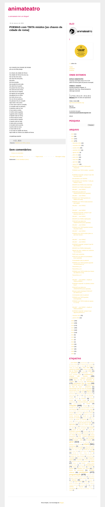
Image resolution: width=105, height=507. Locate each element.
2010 (72, 342)
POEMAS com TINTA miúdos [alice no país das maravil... (82, 234)
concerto (83, 398)
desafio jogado (86, 417)
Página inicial (39, 156)
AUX (82, 392)
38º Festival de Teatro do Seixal (76, 366)
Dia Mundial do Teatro (86, 423)
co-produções (89, 396)
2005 (72, 353)
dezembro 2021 (77, 143)
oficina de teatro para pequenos (80, 461)
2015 (72, 332)
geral (71, 442)
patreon (74, 466)
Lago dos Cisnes (89, 448)
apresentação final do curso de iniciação (80, 388)
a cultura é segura (87, 369)
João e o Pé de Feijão (76, 448)
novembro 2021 (77, 145)
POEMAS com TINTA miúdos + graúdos (83, 170)
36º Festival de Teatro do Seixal (86, 364)
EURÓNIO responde (74, 431)
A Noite (83, 371)
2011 (72, 339)
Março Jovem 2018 (73, 451)
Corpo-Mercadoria (77, 403)
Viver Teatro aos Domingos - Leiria (85, 488)
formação (91, 438)
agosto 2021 (76, 152)
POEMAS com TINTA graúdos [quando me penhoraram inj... (82, 263)
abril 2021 (75, 162)
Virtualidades (72, 488)
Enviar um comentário (17, 153)
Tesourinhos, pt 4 (76, 266)
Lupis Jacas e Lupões (77, 449)
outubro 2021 (76, 148)
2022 (72, 138)
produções (83, 472)
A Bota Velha (85, 367)
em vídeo (71, 428)
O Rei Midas (79, 459)
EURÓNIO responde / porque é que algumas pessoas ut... (81, 311)
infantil (86, 444)
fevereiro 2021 (77, 315)
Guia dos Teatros (84, 442)
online (92, 461)
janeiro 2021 (76, 318)
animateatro (24, 8)
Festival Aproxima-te (83, 434)
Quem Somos (91, 476)
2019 (72, 323)
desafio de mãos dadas (75, 414)
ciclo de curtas (80, 396)
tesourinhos (82, 485)
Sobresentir (89, 480)
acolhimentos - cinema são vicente (81, 375)
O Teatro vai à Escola (89, 459)
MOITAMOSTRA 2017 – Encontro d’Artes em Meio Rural (81, 454)
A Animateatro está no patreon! (80, 260)
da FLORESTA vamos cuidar (86, 409)
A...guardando (73, 372)
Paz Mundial (82, 466)
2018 (72, 325)
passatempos (90, 465)
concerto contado (81, 400)
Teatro (86, 481)
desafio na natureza (81, 419)
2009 (72, 344)
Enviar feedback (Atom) (22, 159)
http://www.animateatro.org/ (76, 102)
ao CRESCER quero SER (76, 385)
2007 (72, 349)
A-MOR (89, 371)
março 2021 (76, 164)
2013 (72, 337)
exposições (85, 431)
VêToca (90, 486)
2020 (72, 320)
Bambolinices (72, 393)
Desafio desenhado (74, 416)
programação (75, 474)
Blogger (62, 502)
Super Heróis (78, 481)
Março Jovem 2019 (84, 451)
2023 (72, 136)
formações (89, 440)
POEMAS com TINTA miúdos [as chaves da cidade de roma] (83, 272)
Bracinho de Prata (80, 393)
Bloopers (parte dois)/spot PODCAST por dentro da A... (82, 291)
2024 (72, 134)
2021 (72, 141)
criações (72, 405)
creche (88, 403)
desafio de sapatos (88, 414)
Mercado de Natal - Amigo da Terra (82, 453)
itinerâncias (72, 446)
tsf (87, 485)
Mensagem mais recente (16, 156)
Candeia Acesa (89, 393)
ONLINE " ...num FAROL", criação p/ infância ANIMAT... (82, 280)
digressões (72, 424)
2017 (72, 327)
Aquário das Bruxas (74, 392)
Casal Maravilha (73, 395)
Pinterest (71, 70)
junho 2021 (76, 157)
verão (91, 485)
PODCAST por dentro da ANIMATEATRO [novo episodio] (81, 288)
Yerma (70, 490)
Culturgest (85, 405)
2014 (72, 335)
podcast (71, 468)
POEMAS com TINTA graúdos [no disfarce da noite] (81, 198)
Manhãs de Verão (88, 449)
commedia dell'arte (73, 398)
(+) (70, 63)
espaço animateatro (82, 428)
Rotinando (91, 478)
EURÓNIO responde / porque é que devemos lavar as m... (81, 213)
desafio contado (79, 412)
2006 (72, 351)
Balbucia (89, 392)
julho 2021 (76, 155)
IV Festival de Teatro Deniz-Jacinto (86, 446)
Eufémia (90, 429)
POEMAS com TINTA (20, 143)
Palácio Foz (76, 463)
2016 (72, 330)
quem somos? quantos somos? (79, 478)
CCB (80, 395)
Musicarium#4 (90, 456)
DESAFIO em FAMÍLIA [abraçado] (81, 187)
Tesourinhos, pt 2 (76, 275)
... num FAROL (73, 362)
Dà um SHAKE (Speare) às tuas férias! (78, 411)
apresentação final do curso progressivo (80, 390)
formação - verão (78, 440)
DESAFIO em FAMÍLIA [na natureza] (82, 184)
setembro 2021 (77, 150)
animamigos (80, 381)
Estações (91, 428)
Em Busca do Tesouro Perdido (86, 426)
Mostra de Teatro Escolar (77, 456)
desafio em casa (87, 416)
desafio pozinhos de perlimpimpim (82, 421)
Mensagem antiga (60, 156)
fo (85, 438)
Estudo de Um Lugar (79, 429)
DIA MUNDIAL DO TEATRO (79, 178)
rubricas (28, 143)
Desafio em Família (74, 417)
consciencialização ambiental (86, 402)
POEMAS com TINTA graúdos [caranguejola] (80, 298)
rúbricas (83, 480)
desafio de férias (88, 412)
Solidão (71, 481)
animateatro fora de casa (81, 383)
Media (92, 451)
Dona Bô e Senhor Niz (84, 424)
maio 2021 (76, 159)
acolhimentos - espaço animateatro (81, 378)
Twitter (71, 67)
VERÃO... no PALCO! (76, 486)
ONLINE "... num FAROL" (79, 189)
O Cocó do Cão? (82, 458)
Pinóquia (90, 466)
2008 (72, 346)
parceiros (81, 465)
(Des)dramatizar (83, 362)
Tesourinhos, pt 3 (76, 269)
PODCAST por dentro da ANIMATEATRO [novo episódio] (81, 192)
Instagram (72, 68)
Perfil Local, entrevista (78, 254)
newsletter (72, 458)
